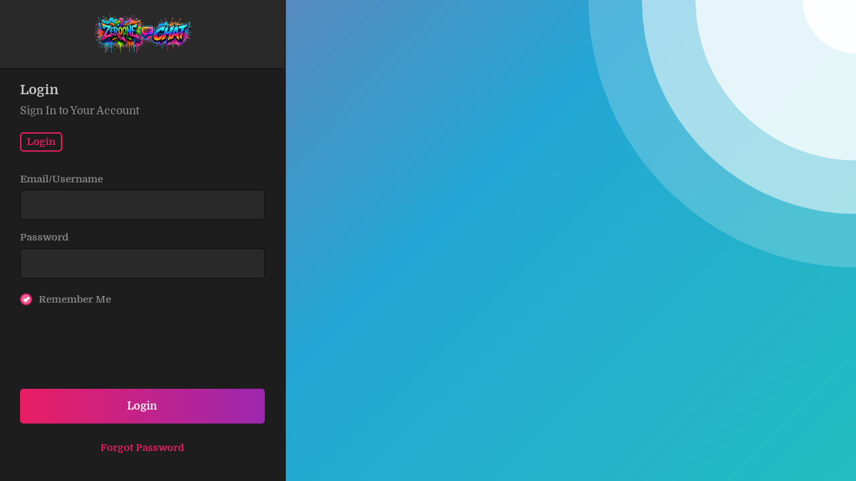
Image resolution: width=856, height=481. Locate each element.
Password (44, 237)
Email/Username (61, 179)
